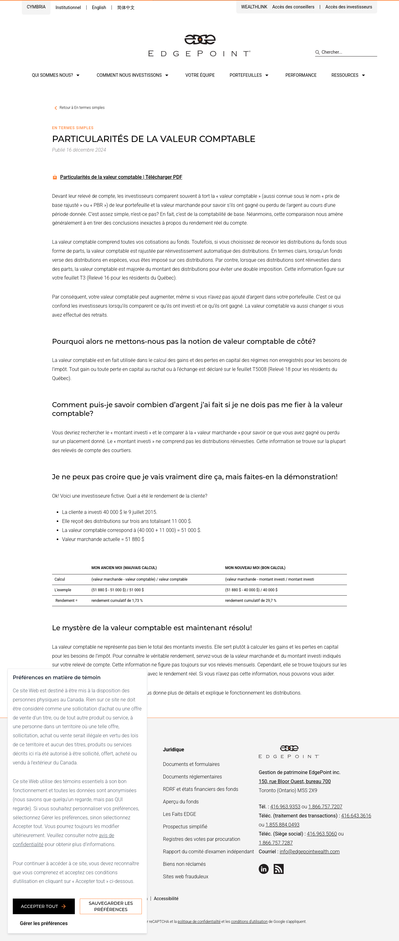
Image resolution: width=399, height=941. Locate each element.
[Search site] (346, 52)
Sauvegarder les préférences (111, 906)
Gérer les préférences (44, 923)
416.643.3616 (356, 816)
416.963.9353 (285, 807)
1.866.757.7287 (276, 843)
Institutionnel (68, 7)
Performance (301, 75)
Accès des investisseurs (348, 6)
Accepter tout (44, 906)
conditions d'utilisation (249, 921)
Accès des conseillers (293, 6)
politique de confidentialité (199, 921)
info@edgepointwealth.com (310, 852)
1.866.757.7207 (325, 807)
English (99, 7)
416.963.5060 (322, 834)
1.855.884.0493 (283, 825)
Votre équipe (200, 75)
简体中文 (126, 7)
